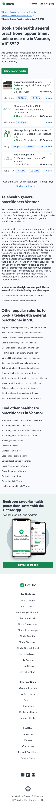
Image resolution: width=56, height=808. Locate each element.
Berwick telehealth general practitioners (19, 393)
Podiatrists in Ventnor (11, 476)
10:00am (22, 98)
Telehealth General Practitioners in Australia (18, 12)
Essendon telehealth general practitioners (20, 348)
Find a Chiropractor (28, 624)
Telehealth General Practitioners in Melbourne (22, 296)
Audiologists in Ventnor (12, 441)
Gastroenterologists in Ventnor (15, 456)
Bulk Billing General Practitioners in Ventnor (21, 431)
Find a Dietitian (28, 636)
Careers (28, 740)
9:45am (21, 171)
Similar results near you (28, 186)
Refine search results (14, 71)
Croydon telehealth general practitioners (20, 373)
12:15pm (22, 122)
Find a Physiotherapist (28, 612)
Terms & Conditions (28, 752)
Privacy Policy (28, 758)
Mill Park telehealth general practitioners (20, 353)
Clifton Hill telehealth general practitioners (20, 358)
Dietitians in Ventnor (10, 451)
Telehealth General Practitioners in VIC (16, 15)
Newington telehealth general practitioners (21, 383)
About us (28, 734)
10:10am (36, 98)
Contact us (28, 746)
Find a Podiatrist (28, 618)
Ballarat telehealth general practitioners (19, 388)
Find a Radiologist (28, 654)
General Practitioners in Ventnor (16, 461)
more (49, 98)
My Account (28, 660)
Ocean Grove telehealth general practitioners (22, 338)
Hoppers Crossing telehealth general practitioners (24, 328)
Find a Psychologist (28, 630)
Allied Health (28, 694)
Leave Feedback (28, 672)
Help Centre (28, 666)
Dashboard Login (28, 712)
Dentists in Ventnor (10, 446)
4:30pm (16, 147)
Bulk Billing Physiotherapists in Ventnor (19, 436)
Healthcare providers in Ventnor (16, 486)
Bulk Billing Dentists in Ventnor (15, 426)
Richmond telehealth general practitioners (20, 368)
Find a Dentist (28, 606)
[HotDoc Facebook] (22, 775)
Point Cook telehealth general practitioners (21, 333)
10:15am (34, 171)
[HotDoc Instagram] (33, 775)
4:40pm (30, 147)
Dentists (28, 700)
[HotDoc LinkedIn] (28, 775)
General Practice (28, 688)
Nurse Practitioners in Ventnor (15, 466)
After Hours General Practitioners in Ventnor (21, 421)
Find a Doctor (28, 600)
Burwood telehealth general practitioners (20, 363)
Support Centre (28, 718)
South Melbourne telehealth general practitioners (24, 378)
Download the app (28, 565)
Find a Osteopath (28, 642)
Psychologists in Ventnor (12, 481)
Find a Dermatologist (28, 648)
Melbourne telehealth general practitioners (21, 398)
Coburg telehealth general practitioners (19, 343)
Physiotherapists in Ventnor (13, 471)
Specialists (28, 706)
